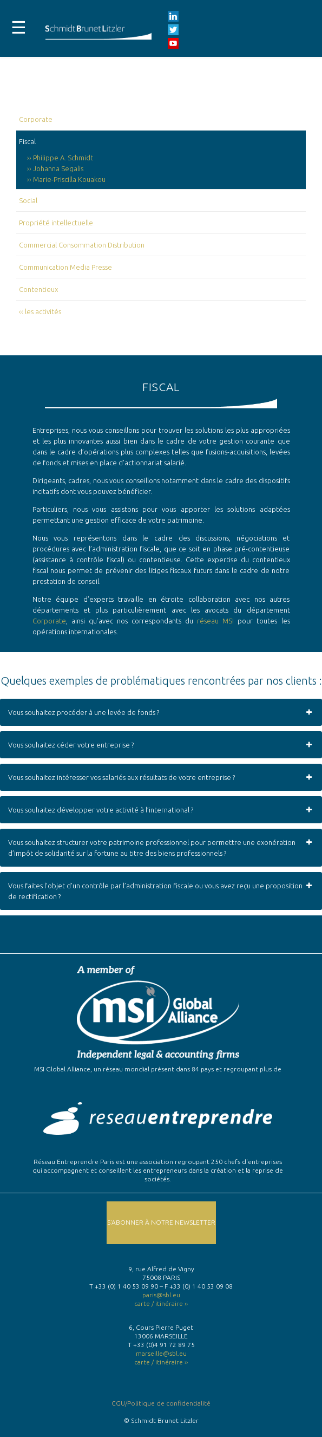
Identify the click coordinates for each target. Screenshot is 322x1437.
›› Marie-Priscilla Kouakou (66, 179)
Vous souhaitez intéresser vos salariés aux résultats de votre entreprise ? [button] (161, 777)
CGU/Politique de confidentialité (161, 1403)
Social (28, 200)
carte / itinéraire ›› (161, 1303)
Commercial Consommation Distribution (81, 245)
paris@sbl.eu (161, 1294)
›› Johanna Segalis (55, 168)
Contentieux (38, 289)
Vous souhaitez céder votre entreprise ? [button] (161, 744)
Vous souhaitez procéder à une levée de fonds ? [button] (161, 712)
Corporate (35, 119)
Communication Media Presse (65, 267)
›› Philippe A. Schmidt (60, 157)
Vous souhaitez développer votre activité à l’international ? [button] (161, 809)
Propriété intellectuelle (56, 222)
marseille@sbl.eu (161, 1353)
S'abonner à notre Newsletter (161, 1222)
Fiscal (27, 141)
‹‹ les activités (40, 311)
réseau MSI (215, 621)
